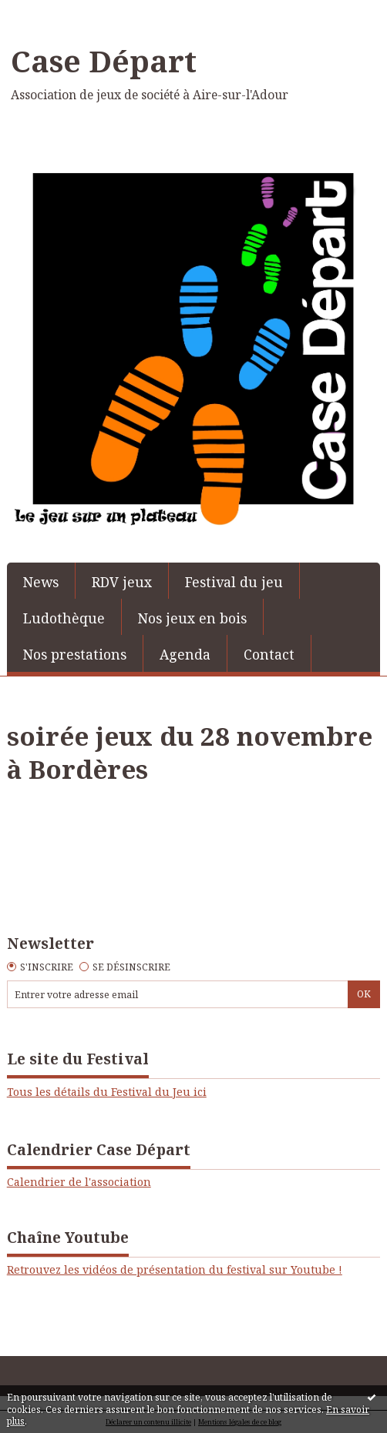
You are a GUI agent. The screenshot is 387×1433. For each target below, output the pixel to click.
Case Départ (104, 61)
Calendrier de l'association (79, 1181)
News (41, 582)
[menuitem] (41, 581)
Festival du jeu (234, 582)
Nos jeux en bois (192, 618)
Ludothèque (64, 618)
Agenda (185, 654)
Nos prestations (74, 654)
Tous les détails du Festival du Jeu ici (107, 1091)
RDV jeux (122, 582)
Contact (269, 654)
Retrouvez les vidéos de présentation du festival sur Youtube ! (174, 1269)
